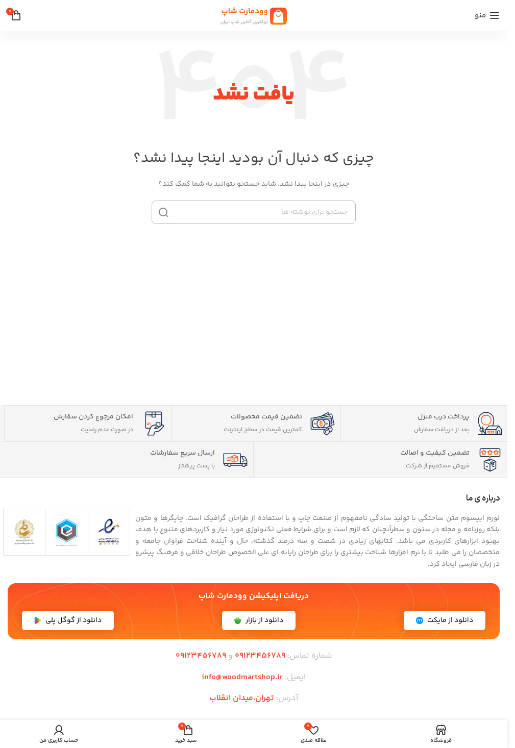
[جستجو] (254, 212)
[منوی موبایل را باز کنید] (487, 15)
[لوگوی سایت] (253, 15)
